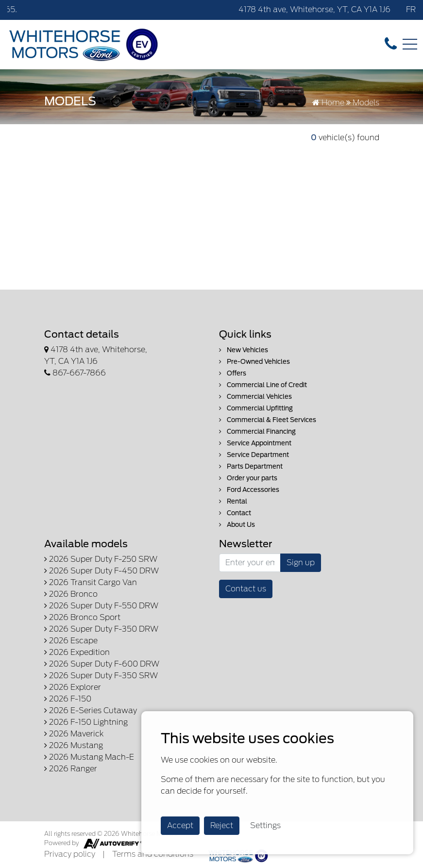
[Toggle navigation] (410, 44)
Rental (233, 501)
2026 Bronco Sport (82, 617)
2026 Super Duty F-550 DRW (101, 605)
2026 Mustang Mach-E (89, 757)
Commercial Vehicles (255, 396)
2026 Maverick (73, 733)
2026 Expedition (77, 652)
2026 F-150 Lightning (86, 722)
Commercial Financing (257, 431)
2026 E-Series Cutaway (90, 710)
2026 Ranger (70, 768)
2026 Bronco (71, 594)
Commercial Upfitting (256, 408)
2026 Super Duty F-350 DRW (101, 629)
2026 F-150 (67, 698)
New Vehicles (243, 350)
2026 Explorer (72, 687)
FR (411, 9)
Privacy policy (69, 854)
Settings (265, 825)
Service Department (254, 454)
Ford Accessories (249, 489)
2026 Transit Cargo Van (90, 582)
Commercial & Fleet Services (267, 420)
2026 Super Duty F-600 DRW (101, 663)
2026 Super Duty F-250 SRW (100, 559)
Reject (221, 825)
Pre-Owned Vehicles (254, 361)
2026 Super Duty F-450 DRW (101, 570)
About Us (237, 524)
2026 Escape (71, 640)
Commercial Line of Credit (263, 385)
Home (328, 102)
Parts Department (251, 466)
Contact (235, 513)
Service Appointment (255, 443)
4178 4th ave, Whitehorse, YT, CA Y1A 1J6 (314, 9)
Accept (180, 825)
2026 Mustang (73, 745)
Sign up (301, 562)
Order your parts (248, 478)
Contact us (245, 588)
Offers (232, 373)
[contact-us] (391, 44)
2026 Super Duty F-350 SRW (101, 675)
